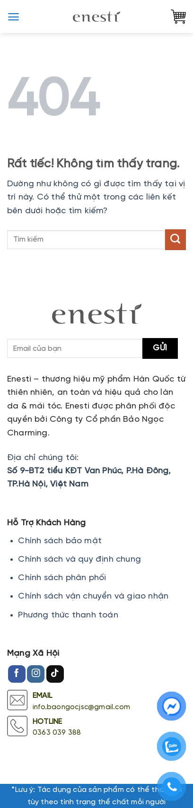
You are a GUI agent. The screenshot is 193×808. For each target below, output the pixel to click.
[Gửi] (175, 239)
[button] (13, 16)
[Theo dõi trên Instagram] (35, 674)
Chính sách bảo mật (60, 541)
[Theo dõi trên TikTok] (55, 674)
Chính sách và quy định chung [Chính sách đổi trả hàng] (79, 559)
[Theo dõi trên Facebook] (17, 674)
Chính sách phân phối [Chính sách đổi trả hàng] (62, 577)
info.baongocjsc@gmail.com (81, 707)
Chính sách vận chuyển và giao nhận (93, 596)
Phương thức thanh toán (68, 615)
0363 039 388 (57, 733)
